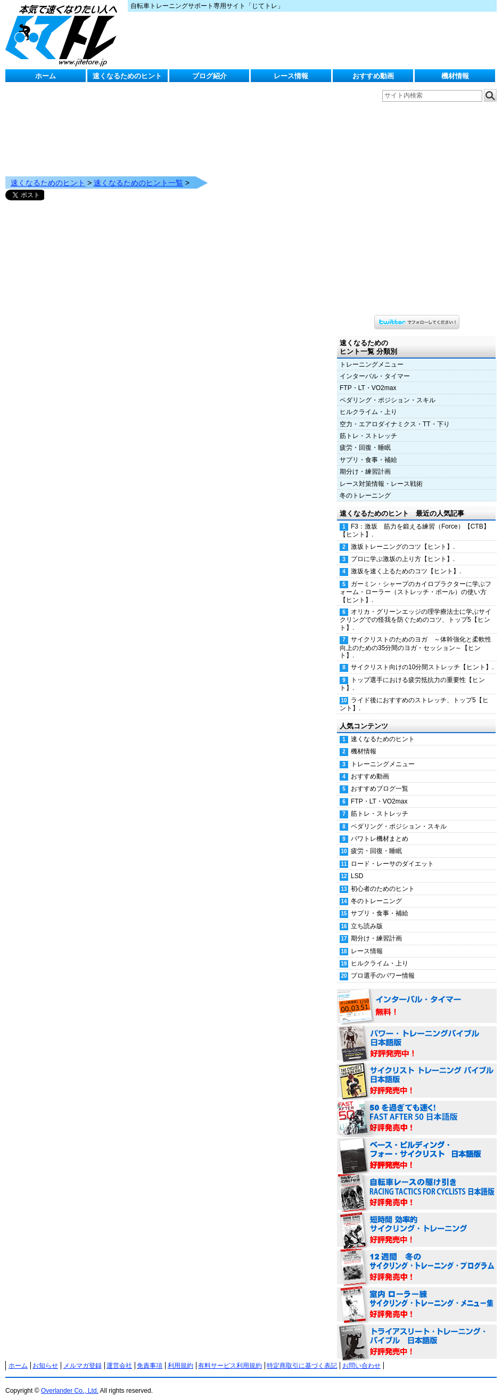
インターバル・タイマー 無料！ (417, 995)
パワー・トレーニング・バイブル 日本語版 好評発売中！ (417, 1033)
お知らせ (45, 1355)
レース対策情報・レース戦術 (381, 473)
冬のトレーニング (365, 485)
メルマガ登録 (82, 1355)
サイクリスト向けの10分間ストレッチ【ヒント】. (422, 656)
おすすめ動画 (373, 76)
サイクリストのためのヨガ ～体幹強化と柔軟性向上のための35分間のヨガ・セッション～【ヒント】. (415, 636)
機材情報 (455, 76)
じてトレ (63, 34)
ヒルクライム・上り (368, 401)
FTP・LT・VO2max (368, 377)
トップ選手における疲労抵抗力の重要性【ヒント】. (412, 673)
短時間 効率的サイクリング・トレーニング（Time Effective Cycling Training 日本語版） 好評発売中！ (417, 1219)
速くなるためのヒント (127, 76)
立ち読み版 (367, 915)
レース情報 (291, 76)
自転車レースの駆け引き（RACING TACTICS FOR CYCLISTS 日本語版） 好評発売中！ (417, 1182)
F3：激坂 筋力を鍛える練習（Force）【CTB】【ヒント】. (415, 519)
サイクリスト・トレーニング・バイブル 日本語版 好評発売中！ (417, 1070)
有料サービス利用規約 (230, 1355)
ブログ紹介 (209, 76)
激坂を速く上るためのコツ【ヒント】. (406, 560)
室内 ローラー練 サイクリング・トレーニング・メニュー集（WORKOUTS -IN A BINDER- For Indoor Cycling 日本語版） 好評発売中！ (417, 1294)
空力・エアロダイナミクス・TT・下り (395, 413)
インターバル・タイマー (375, 365)
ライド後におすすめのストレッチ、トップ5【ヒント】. (414, 693)
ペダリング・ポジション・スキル (387, 389)
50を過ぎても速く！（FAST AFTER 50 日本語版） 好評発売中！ (417, 1107)
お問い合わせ (361, 1355)
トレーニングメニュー (372, 354)
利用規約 (180, 1355)
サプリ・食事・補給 (368, 449)
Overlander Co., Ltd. (69, 1380)
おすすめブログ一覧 (379, 778)
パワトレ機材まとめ (379, 828)
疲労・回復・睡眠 (365, 437)
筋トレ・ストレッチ (368, 425)
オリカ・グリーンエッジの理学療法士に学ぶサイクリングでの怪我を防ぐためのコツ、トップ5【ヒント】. (415, 609)
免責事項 (149, 1355)
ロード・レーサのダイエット (392, 853)
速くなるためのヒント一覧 (138, 172)
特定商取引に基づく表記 (302, 1355)
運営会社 (119, 1355)
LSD (357, 865)
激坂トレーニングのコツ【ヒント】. (403, 536)
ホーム (45, 76)
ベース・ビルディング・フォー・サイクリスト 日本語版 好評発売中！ (417, 1145)
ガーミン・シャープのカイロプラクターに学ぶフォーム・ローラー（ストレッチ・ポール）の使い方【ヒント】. (415, 581)
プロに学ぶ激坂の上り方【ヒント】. (403, 548)
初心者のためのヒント (383, 878)
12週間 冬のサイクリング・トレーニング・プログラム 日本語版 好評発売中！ (417, 1257)
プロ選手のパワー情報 (383, 965)
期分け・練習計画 (365, 461)
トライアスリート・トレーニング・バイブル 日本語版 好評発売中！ (417, 1331)
